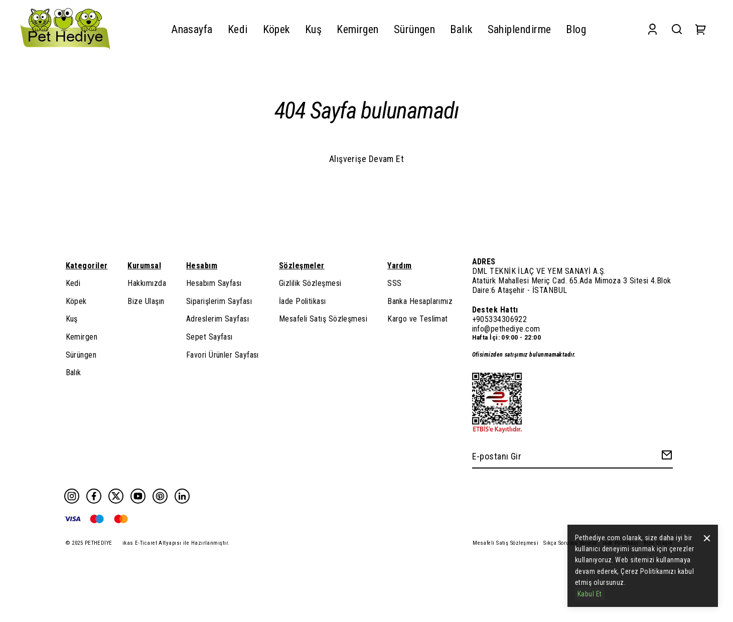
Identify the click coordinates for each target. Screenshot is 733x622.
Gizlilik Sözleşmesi (310, 283)
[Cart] (701, 29)
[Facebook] (93, 496)
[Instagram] (71, 496)
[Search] (677, 29)
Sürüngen (81, 355)
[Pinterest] (160, 496)
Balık (73, 372)
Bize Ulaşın (145, 301)
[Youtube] (137, 496)
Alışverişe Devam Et (366, 158)
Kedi (73, 283)
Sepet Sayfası (209, 337)
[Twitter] (115, 496)
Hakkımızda (146, 283)
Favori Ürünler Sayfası (222, 355)
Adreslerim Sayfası (217, 319)
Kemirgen (82, 337)
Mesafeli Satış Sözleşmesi (323, 319)
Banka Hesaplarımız (420, 301)
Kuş (72, 319)
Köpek (76, 301)
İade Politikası (302, 301)
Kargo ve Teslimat (417, 319)
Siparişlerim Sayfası (219, 301)
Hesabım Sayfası (214, 283)
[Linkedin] (182, 496)
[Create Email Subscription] (665, 457)
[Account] (652, 29)
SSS (394, 283)
